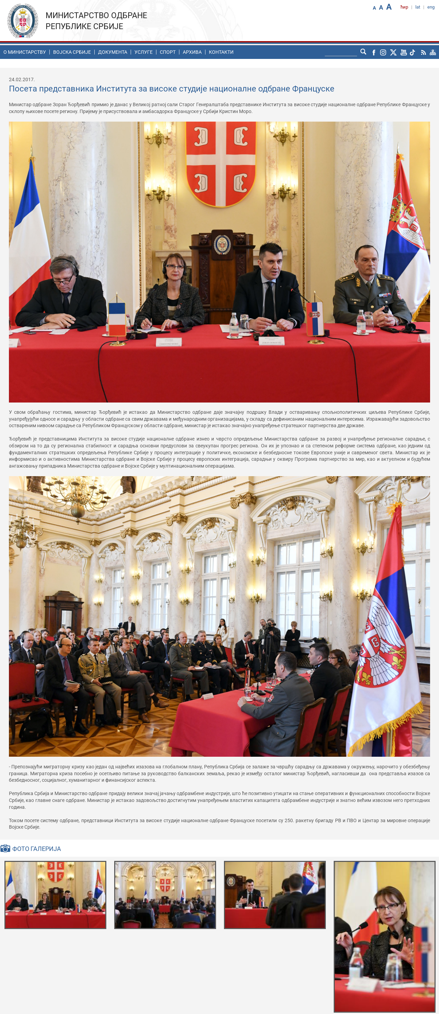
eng (431, 7)
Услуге (143, 52)
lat (417, 7)
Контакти (221, 52)
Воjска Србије (72, 52)
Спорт (168, 52)
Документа (112, 52)
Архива (192, 52)
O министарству (24, 52)
